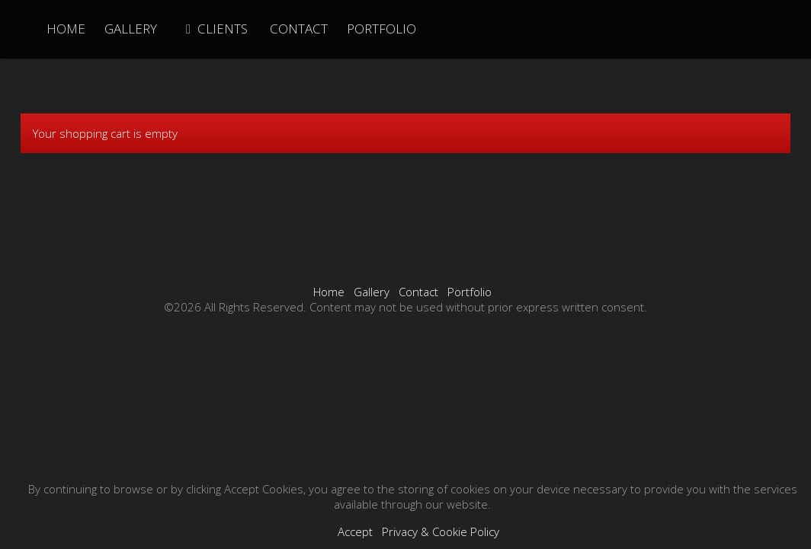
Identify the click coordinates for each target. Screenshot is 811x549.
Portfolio (469, 291)
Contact (418, 291)
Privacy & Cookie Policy (440, 531)
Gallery (371, 291)
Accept (355, 531)
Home (329, 291)
